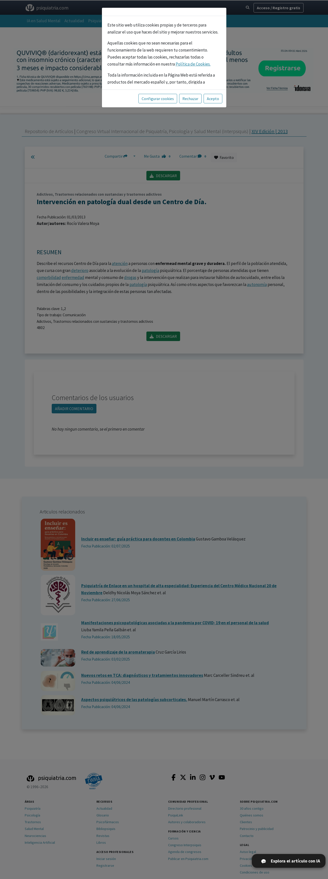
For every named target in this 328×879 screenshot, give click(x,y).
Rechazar (190, 98)
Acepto (213, 98)
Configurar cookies (158, 98)
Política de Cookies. (193, 64)
